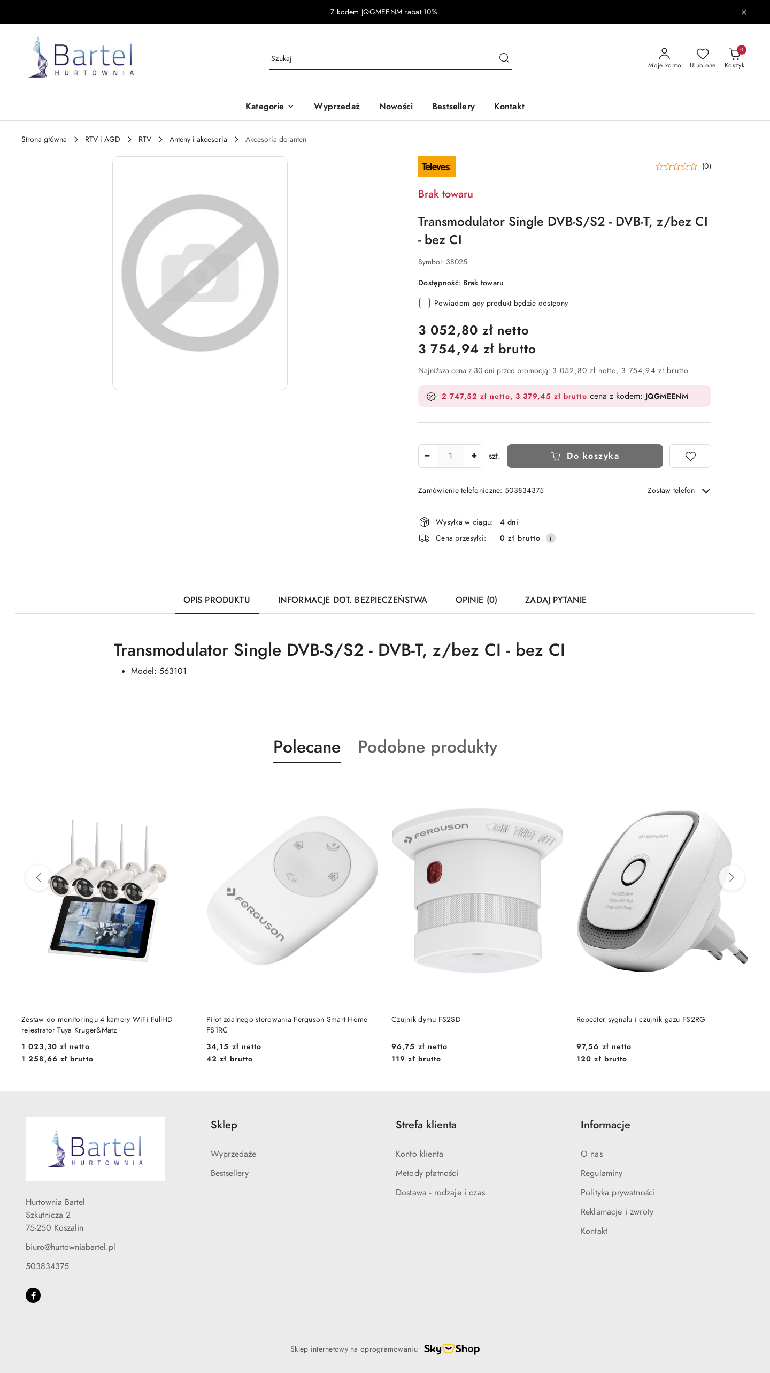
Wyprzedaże (234, 1154)
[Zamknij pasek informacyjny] (744, 12)
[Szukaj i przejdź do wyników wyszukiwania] (504, 59)
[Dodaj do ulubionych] (690, 456)
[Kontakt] (509, 107)
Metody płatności (427, 1173)
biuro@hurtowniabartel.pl (71, 1247)
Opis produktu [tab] (216, 600)
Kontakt (594, 1231)
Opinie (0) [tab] (477, 600)
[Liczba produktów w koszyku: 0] (734, 59)
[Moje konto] (665, 59)
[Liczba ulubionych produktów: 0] (703, 59)
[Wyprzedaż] (337, 107)
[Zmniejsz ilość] (427, 456)
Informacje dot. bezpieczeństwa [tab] (353, 600)
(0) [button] (706, 166)
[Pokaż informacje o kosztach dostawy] (551, 538)
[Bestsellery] (453, 107)
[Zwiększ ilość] (474, 456)
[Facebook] (33, 1295)
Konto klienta (419, 1154)
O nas (592, 1154)
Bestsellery (230, 1173)
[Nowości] (396, 107)
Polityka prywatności (618, 1192)
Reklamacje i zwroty (617, 1212)
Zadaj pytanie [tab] (556, 600)
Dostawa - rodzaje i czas (440, 1192)
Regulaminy (602, 1173)
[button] (270, 107)
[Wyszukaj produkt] (390, 59)
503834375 (47, 1266)
